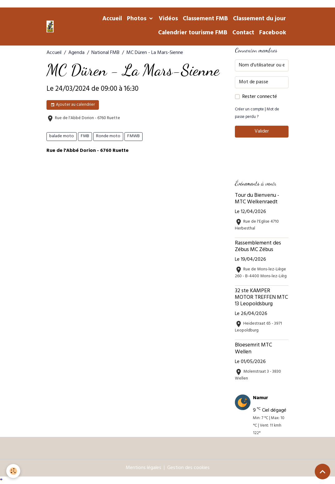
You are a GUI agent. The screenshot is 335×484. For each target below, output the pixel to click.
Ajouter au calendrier (73, 105)
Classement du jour (259, 19)
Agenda (76, 53)
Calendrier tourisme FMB (192, 33)
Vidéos (168, 19)
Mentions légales (143, 468)
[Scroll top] (322, 471)
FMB (85, 136)
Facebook (272, 33)
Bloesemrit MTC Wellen (253, 348)
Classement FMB (205, 19)
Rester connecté (259, 97)
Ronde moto (108, 136)
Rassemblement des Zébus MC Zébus (258, 246)
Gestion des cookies (188, 468)
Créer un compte (249, 110)
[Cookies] (13, 471)
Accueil (112, 19)
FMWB (133, 136)
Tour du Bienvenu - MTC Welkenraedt (257, 199)
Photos (137, 19)
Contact (243, 33)
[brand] (50, 26)
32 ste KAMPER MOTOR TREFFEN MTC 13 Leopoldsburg (261, 298)
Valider (262, 131)
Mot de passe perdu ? (257, 113)
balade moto (61, 136)
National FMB (105, 53)
